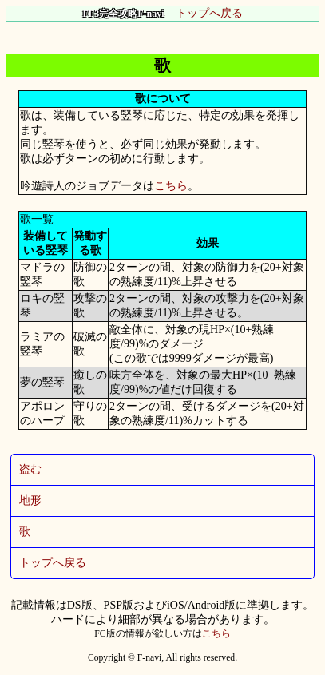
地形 (30, 500)
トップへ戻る (163, 13)
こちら (171, 186)
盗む (30, 469)
